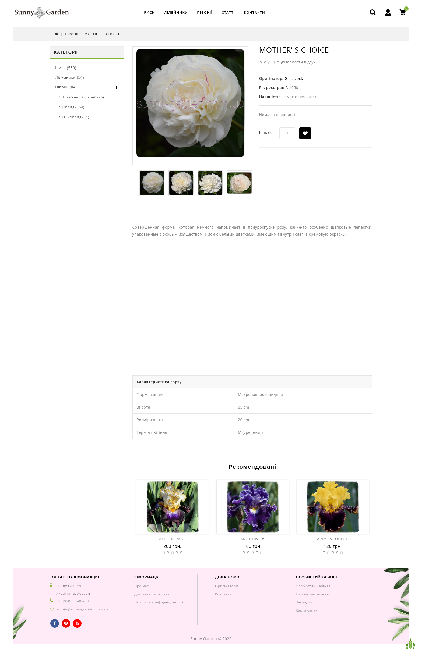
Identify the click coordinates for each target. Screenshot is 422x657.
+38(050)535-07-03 (72, 601)
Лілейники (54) (69, 77)
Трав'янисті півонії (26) (83, 97)
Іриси (149, 12)
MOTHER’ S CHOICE (102, 33)
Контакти (254, 12)
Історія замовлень (312, 594)
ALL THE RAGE (172, 538)
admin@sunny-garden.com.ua (82, 609)
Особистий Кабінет (313, 586)
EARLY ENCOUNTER (333, 538)
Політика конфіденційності (158, 602)
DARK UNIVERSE (253, 538)
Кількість (268, 132)
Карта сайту (306, 610)
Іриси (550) (65, 67)
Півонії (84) (66, 87)
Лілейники (176, 12)
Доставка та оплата (152, 594)
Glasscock (293, 78)
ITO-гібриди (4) (75, 117)
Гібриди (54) (73, 107)
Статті (228, 12)
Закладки (304, 602)
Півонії (204, 12)
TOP (410, 643)
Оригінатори (226, 586)
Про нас (141, 586)
